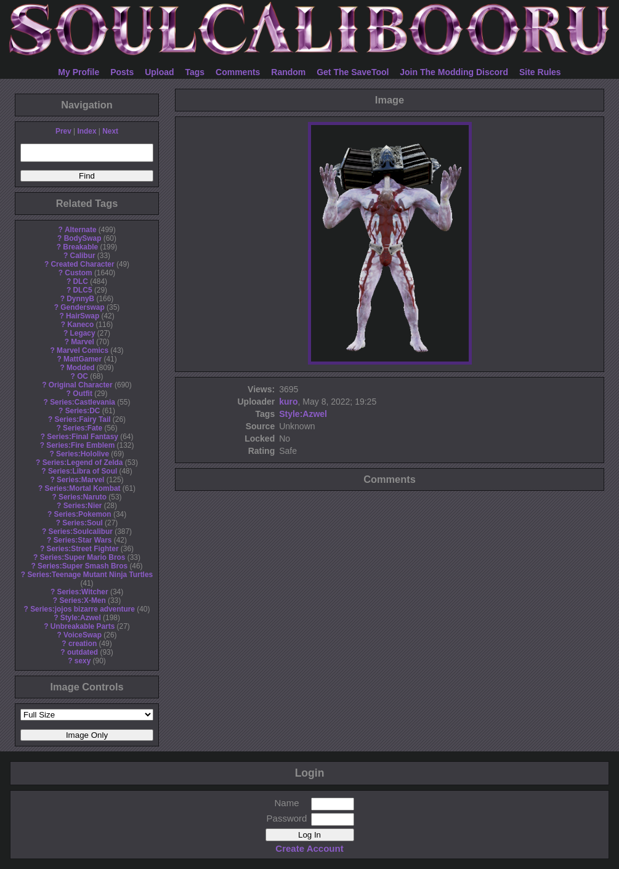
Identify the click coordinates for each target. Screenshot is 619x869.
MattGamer (82, 359)
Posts (122, 72)
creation (82, 643)
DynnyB (80, 298)
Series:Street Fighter (83, 548)
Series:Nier (82, 505)
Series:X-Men (82, 600)
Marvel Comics (82, 350)
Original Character (81, 385)
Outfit (82, 393)
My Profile (78, 72)
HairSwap (82, 316)
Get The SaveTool (353, 72)
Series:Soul (82, 523)
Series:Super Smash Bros (82, 566)
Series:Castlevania (82, 402)
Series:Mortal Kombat (83, 488)
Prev (63, 131)
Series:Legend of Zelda (82, 462)
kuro (288, 401)
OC (82, 376)
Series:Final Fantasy (82, 436)
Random (288, 72)
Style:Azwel (80, 617)
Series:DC (82, 410)
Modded (81, 367)
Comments (238, 72)
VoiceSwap (82, 635)
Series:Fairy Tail (83, 419)
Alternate (81, 229)
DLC (80, 281)
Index (86, 131)
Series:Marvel (80, 479)
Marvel (82, 341)
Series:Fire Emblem (80, 445)
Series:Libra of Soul (82, 471)
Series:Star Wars (83, 540)
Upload (159, 72)
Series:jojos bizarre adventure (82, 609)
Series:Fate (82, 428)
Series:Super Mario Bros (83, 557)
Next (110, 131)
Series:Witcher (82, 592)
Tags (195, 72)
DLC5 (82, 290)
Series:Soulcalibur (81, 531)
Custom (78, 273)
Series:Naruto (83, 497)
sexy (83, 661)
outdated (82, 652)
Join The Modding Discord (454, 72)
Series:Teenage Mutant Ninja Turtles (90, 574)
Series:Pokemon (82, 514)
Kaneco (80, 324)
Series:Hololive (82, 454)
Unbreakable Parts (83, 626)
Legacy (82, 333)
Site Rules (540, 72)
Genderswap (82, 307)
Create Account (309, 848)
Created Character (82, 264)
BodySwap (83, 238)
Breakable (80, 247)
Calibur (82, 255)
